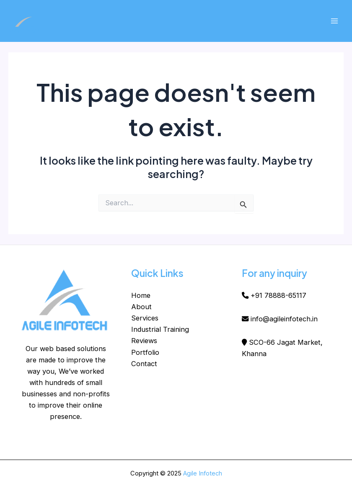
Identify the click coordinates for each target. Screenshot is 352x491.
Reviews (144, 340)
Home (140, 295)
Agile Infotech (202, 473)
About (141, 306)
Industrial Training (160, 329)
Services (144, 318)
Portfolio (145, 352)
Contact (144, 363)
